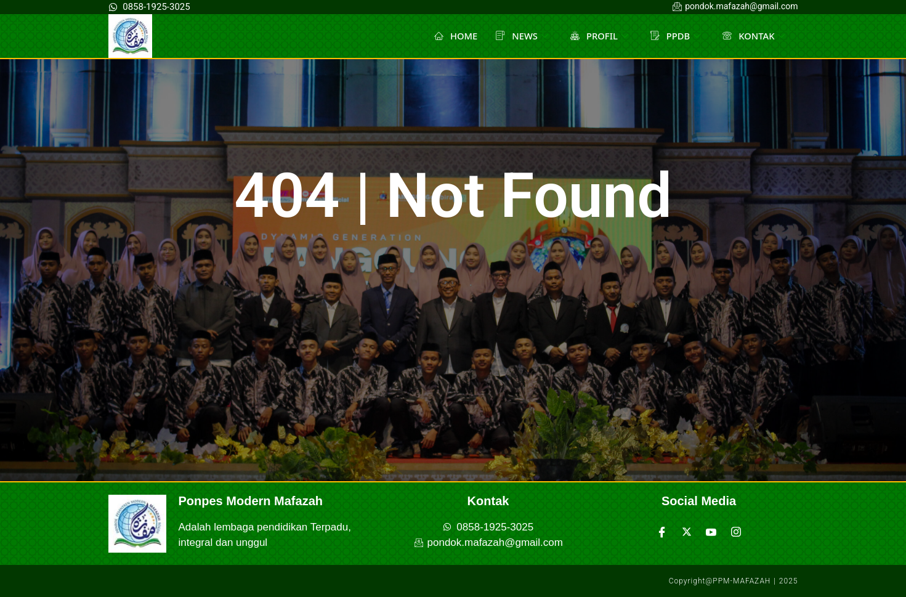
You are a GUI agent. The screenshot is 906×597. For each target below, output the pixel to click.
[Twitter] (686, 531)
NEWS (520, 36)
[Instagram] (736, 531)
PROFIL (598, 36)
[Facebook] (662, 531)
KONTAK (753, 36)
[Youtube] (711, 531)
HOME (453, 36)
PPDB (674, 36)
